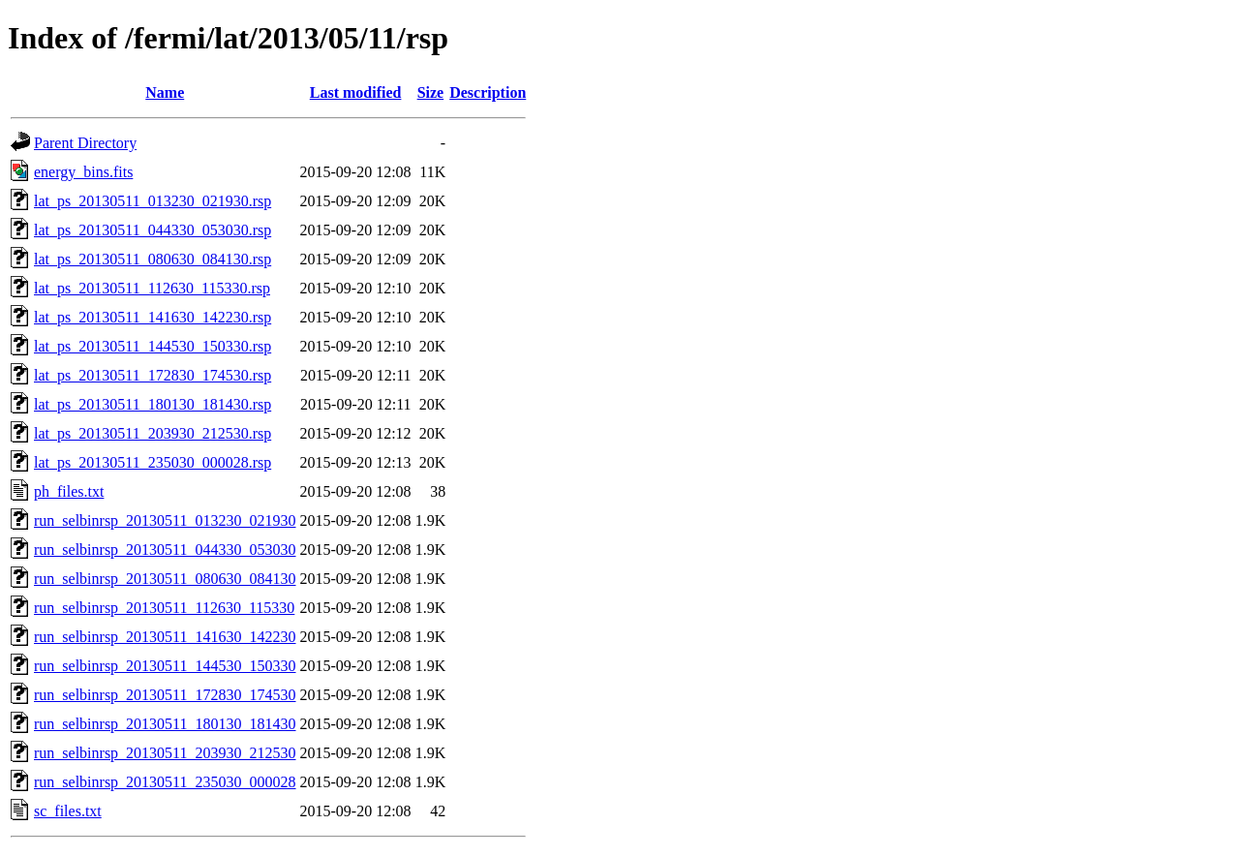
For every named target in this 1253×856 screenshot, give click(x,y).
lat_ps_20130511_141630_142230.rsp (152, 317)
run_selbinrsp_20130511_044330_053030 (165, 549)
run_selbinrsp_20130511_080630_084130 (165, 578)
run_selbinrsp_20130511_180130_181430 (165, 724)
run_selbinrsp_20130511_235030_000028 (165, 782)
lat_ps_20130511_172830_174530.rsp (152, 375)
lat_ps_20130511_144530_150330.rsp (152, 346)
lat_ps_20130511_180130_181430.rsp (152, 404)
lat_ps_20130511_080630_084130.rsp (152, 259)
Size (430, 92)
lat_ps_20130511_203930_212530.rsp (152, 433)
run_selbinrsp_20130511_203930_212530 (165, 753)
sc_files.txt (68, 811)
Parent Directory (85, 143)
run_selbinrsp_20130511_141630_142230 (165, 636)
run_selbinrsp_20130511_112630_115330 (164, 607)
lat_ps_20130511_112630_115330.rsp (152, 288)
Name (164, 92)
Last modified (356, 92)
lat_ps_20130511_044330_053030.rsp (152, 230)
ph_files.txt (69, 491)
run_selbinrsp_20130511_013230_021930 (165, 520)
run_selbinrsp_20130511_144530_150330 (165, 665)
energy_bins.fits (83, 172)
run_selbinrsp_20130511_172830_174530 (165, 695)
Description (487, 92)
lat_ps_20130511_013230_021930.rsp (152, 201)
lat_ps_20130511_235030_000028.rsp (152, 462)
